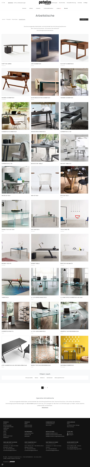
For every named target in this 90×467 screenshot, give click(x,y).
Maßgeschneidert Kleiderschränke (54, 434)
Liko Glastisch (35, 229)
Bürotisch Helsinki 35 (67, 263)
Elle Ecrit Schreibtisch (67, 63)
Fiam (62, 197)
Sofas (4, 431)
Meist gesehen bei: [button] (59, 377)
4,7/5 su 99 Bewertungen (20, 2)
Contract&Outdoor (48, 8)
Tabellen (5, 429)
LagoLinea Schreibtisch (67, 365)
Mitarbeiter (27, 436)
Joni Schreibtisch (36, 63)
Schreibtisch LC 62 (7, 163)
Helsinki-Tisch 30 (6, 263)
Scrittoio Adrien (6, 63)
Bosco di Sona (70, 426)
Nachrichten (62, 2)
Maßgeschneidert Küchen (52, 433)
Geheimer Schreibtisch (67, 97)
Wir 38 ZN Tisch (6, 195)
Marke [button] (36, 377)
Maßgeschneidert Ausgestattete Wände (55, 436)
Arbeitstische (22, 19)
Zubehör (38, 8)
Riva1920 (63, 65)
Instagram (70, 434)
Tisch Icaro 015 (65, 229)
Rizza (68, 423)
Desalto (33, 231)
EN (4, 2)
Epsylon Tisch (64, 195)
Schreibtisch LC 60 (66, 131)
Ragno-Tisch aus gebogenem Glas (41, 365)
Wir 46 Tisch (34, 195)
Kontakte (80, 2)
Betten (26, 423)
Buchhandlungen (7, 425)
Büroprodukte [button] (29, 377)
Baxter (32, 65)
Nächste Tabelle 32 (66, 163)
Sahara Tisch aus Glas (8, 229)
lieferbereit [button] (50, 377)
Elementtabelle (35, 263)
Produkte (8, 19)
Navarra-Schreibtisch (8, 97)
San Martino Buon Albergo (73, 425)
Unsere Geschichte (43, 2)
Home (3, 19)
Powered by (9, 462)
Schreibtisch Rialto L (8, 331)
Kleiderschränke (28, 425)
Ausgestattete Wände (8, 426)
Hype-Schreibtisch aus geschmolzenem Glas (14, 365)
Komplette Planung (71, 2)
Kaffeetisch (6, 437)
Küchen (24, 8)
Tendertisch (5, 297)
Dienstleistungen (53, 2)
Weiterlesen (45, 407)
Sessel (4, 432)
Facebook (70, 433)
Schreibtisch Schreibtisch (9, 131)
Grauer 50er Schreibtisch (38, 131)
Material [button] (42, 377)
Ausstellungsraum (50, 423)
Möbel (31, 8)
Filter (84, 19)
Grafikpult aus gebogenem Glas (70, 331)
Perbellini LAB (28, 434)
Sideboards (6, 428)
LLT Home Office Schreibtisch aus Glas (71, 297)
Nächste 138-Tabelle (37, 163)
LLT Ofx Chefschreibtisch (38, 331)
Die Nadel (63, 367)
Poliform (4, 65)
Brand (66, 8)
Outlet (59, 8)
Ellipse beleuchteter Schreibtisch (40, 97)
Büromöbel (14, 19)
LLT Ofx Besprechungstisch (39, 297)
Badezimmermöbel (7, 436)
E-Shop (85, 2)
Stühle (4, 434)
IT (2, 2)
